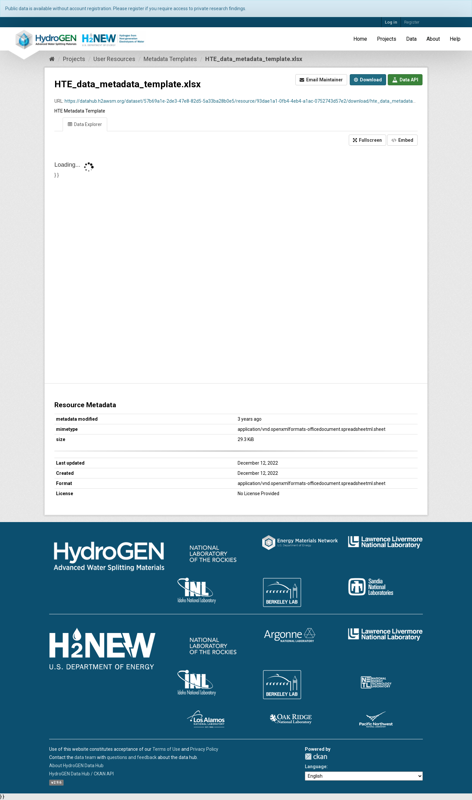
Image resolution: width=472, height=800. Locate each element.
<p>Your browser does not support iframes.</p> (236, 265)
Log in (391, 22)
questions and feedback (132, 757)
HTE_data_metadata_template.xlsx (253, 58)
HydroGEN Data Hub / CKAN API (81, 773)
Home (360, 39)
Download (368, 79)
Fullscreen (367, 140)
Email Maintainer (321, 79)
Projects (386, 39)
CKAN (316, 756)
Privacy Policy (204, 749)
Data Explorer (85, 124)
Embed (402, 140)
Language (315, 766)
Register (412, 22)
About (433, 39)
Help (455, 39)
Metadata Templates (170, 58)
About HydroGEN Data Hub (76, 765)
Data (411, 39)
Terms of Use (166, 749)
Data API (405, 79)
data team (85, 757)
